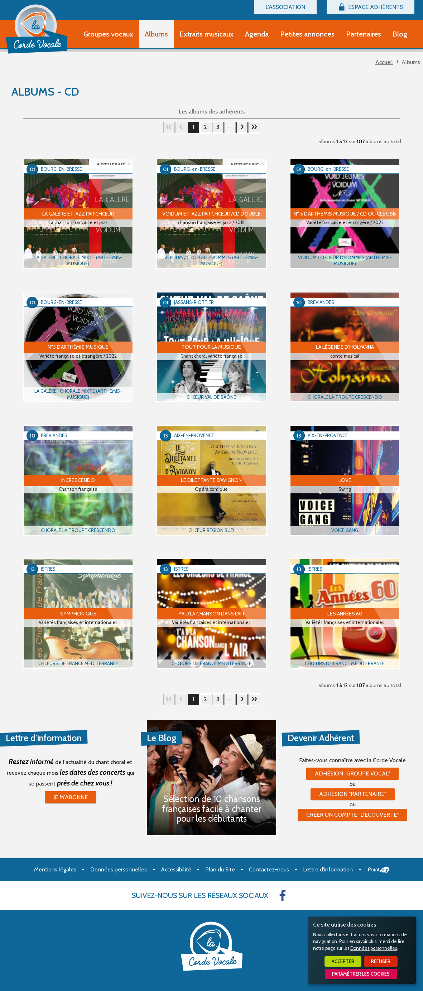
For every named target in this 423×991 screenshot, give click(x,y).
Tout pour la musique (211, 347)
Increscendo (78, 480)
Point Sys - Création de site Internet (378, 870)
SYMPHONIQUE (78, 613)
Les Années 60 (344, 613)
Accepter (343, 961)
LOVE (344, 480)
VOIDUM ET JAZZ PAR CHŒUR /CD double (211, 214)
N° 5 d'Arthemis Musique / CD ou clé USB (345, 214)
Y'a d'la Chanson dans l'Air (211, 613)
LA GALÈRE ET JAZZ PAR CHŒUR (78, 214)
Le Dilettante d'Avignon (211, 480)
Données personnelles (373, 948)
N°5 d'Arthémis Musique (78, 347)
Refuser (380, 961)
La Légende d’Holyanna (345, 347)
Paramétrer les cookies (361, 974)
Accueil (384, 62)
